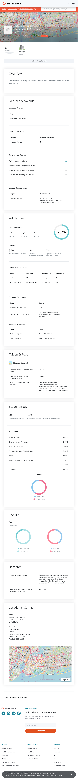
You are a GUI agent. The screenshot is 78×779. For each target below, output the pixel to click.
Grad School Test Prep (8, 752)
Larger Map (5, 39)
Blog (55, 759)
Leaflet (53, 13)
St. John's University (26, 9)
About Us (56, 748)
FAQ (55, 755)
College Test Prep (7, 748)
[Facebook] (8, 713)
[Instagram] (19, 713)
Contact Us (57, 752)
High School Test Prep (8, 762)
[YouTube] (14, 713)
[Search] (69, 3)
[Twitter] (3, 713)
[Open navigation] (73, 3)
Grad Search (31, 752)
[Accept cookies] (70, 774)
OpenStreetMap (64, 13)
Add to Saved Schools (39, 61)
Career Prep (5, 755)
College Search (32, 748)
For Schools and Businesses (10, 766)
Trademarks (57, 762)
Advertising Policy (59, 766)
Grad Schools (12, 9)
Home (4, 9)
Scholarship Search (34, 755)
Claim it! (44, 36)
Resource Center (33, 759)
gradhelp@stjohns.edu (22, 634)
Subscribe (41, 731)
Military (4, 759)
